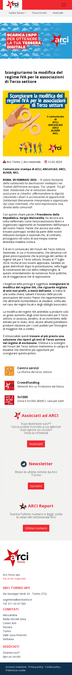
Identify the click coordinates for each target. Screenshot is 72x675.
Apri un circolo (12, 656)
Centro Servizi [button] (16, 12)
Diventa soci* (11, 652)
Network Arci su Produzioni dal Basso (40, 386)
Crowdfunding (28, 382)
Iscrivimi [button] (36, 486)
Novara (7, 627)
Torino (7, 631)
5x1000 (22, 397)
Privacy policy (35, 667)
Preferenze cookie (16, 670)
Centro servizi (28, 368)
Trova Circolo (39, 12)
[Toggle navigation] (63, 5)
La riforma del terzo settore (34, 372)
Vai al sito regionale (14, 578)
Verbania (8, 639)
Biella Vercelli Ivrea (14, 619)
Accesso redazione (16, 667)
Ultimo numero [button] (36, 528)
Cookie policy (52, 667)
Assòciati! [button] (36, 444)
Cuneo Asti (9, 623)
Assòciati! (58, 12)
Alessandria (10, 615)
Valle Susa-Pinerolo (15, 635)
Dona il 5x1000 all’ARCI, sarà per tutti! (40, 401)
